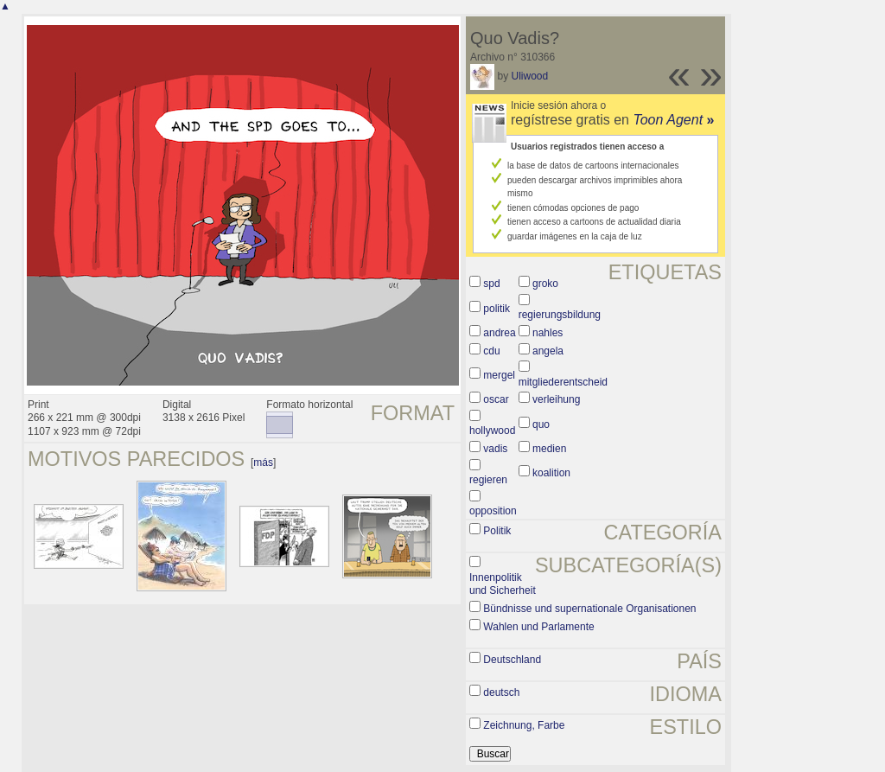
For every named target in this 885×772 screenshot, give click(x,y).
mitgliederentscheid (563, 382)
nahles (547, 333)
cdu (491, 351)
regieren (488, 480)
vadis (495, 449)
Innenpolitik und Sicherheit (502, 584)
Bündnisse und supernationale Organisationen (589, 609)
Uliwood (529, 76)
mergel (499, 375)
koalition (551, 473)
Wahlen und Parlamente (538, 627)
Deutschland (512, 660)
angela (547, 351)
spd (491, 284)
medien (549, 449)
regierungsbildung (560, 315)
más (263, 462)
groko (545, 284)
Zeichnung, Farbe (523, 725)
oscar (495, 399)
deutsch (501, 692)
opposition (493, 511)
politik (496, 309)
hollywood (492, 430)
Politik (497, 531)
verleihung (556, 399)
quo (541, 424)
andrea (499, 333)
